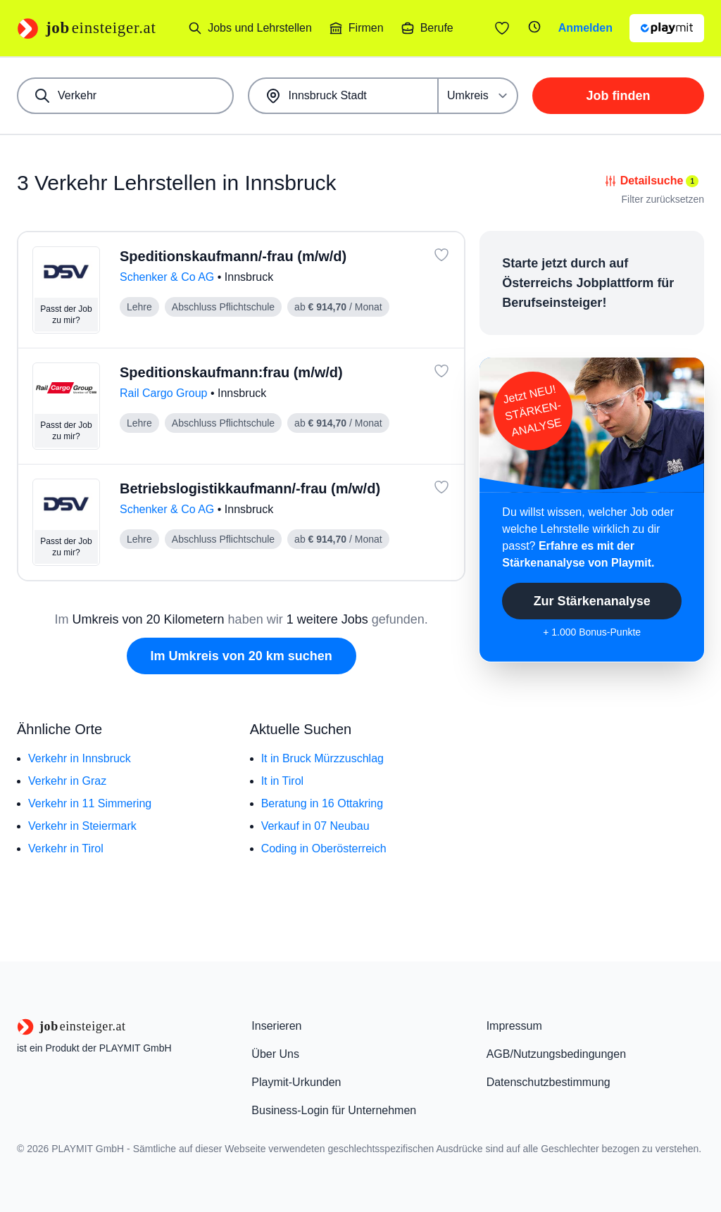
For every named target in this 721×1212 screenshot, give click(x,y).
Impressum (514, 1026)
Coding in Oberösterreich (324, 848)
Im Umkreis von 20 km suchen (241, 656)
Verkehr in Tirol (66, 848)
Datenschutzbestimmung (548, 1082)
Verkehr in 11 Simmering (89, 803)
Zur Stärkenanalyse (592, 601)
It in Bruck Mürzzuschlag (322, 758)
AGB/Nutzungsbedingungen (556, 1054)
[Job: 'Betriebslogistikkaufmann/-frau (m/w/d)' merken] (441, 487)
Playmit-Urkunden (296, 1082)
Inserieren (276, 1026)
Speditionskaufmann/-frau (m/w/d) (233, 256)
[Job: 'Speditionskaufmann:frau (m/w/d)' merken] (441, 371)
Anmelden (585, 28)
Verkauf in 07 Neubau (315, 826)
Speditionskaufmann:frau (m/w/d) (231, 372)
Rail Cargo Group (165, 393)
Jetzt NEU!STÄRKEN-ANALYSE (532, 410)
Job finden (619, 96)
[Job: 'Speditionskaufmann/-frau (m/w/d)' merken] (441, 255)
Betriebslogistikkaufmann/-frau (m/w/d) (250, 488)
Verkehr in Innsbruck (79, 758)
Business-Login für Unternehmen (333, 1110)
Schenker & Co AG (169, 277)
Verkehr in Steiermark (82, 826)
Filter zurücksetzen (663, 199)
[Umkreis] (478, 95)
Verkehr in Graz (67, 781)
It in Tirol (282, 781)
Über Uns (275, 1054)
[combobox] (125, 95)
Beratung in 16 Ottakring (322, 803)
